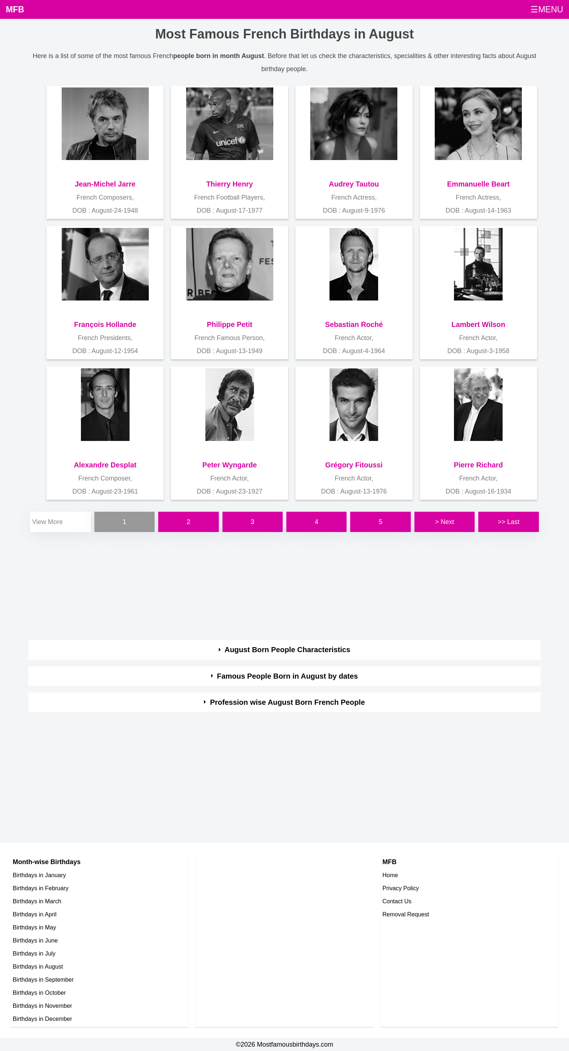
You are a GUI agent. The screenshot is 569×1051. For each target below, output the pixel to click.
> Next (444, 522)
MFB (15, 9)
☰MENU (547, 9)
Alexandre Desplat (105, 465)
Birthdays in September (43, 979)
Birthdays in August (38, 966)
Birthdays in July (34, 953)
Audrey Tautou (354, 184)
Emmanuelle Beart (478, 184)
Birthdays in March (37, 901)
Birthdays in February (41, 888)
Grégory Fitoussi (353, 465)
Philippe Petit (229, 324)
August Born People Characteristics (288, 650)
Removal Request (405, 914)
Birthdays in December (42, 1018)
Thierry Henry (229, 184)
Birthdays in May (34, 927)
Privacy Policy (400, 888)
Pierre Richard (478, 465)
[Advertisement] (246, 584)
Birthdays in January (39, 875)
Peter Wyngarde (229, 465)
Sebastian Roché (354, 324)
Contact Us (397, 901)
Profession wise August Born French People (287, 702)
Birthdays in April (35, 914)
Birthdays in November (42, 1005)
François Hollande (105, 324)
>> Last (508, 522)
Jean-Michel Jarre (105, 184)
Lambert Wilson (478, 324)
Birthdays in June (35, 940)
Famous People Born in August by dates (287, 676)
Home (390, 875)
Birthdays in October (39, 992)
